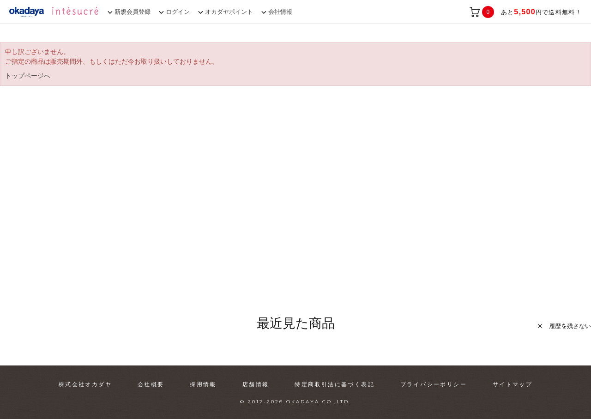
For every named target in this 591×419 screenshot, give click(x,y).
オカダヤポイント (229, 11)
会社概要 (151, 384)
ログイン (178, 11)
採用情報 (203, 384)
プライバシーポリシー (433, 384)
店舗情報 (255, 384)
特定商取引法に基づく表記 (334, 384)
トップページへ (27, 75)
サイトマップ (512, 384)
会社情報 (280, 11)
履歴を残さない (570, 326)
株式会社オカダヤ (85, 384)
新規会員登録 (133, 11)
